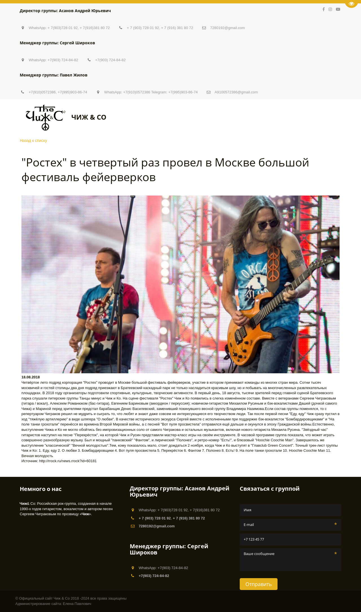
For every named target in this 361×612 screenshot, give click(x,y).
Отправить (258, 584)
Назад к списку (33, 140)
